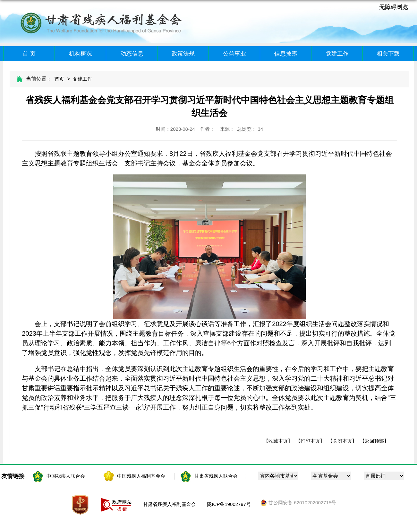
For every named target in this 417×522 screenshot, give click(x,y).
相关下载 (388, 53)
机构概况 (80, 53)
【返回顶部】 (374, 441)
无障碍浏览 (393, 7)
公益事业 (234, 53)
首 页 (29, 53)
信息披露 (285, 53)
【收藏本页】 (278, 441)
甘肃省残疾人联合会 (216, 476)
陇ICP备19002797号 (229, 504)
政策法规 (183, 53)
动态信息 (131, 53)
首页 (59, 79)
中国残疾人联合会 (66, 476)
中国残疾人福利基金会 (141, 476)
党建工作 (337, 53)
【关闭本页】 (342, 441)
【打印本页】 (310, 441)
